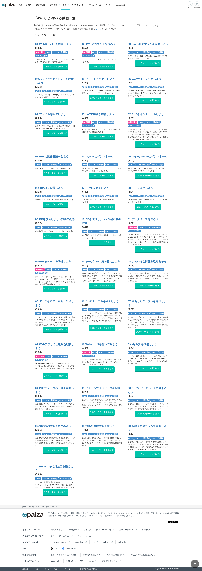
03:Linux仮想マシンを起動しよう (148, 44)
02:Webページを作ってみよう (100, 344)
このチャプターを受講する (55, 66)
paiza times (79, 542)
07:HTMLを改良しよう (95, 187)
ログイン (190, 7)
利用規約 (36, 569)
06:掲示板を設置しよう (49, 187)
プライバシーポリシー (52, 569)
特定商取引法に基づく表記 (88, 569)
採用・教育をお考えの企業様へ (64, 555)
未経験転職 (74, 529)
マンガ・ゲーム (84, 536)
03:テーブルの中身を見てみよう (101, 261)
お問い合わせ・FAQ (74, 561)
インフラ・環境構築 (59, 52)
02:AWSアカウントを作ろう (98, 44)
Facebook (68, 548)
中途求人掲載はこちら (92, 555)
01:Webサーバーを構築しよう (53, 44)
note (94, 542)
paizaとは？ (120, 5)
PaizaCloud (123, 542)
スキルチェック (66, 536)
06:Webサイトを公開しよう (144, 78)
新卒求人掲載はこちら (117, 555)
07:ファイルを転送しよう (50, 114)
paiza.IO (106, 542)
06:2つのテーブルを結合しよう (100, 301)
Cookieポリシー (69, 569)
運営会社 (25, 569)
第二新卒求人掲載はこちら (143, 555)
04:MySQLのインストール (97, 156)
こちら (98, 28)
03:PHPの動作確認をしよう (52, 156)
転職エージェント (104, 529)
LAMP (48, 52)
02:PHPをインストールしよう (146, 114)
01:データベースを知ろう (143, 219)
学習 (53, 536)
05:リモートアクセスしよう (98, 78)
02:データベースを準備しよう (53, 261)
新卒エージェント (127, 529)
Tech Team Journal (59, 542)
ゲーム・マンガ (95, 5)
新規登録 (197, 7)
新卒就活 (87, 529)
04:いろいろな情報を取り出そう (147, 261)
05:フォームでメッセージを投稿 (101, 388)
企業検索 (146, 529)
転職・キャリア (57, 529)
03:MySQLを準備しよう (142, 344)
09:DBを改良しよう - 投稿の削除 (55, 219)
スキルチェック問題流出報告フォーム (104, 561)
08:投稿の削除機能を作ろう (98, 426)
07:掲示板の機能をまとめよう (53, 426)
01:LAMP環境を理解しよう (98, 114)
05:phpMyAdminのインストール (147, 156)
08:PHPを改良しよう (140, 187)
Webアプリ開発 (42, 56)
